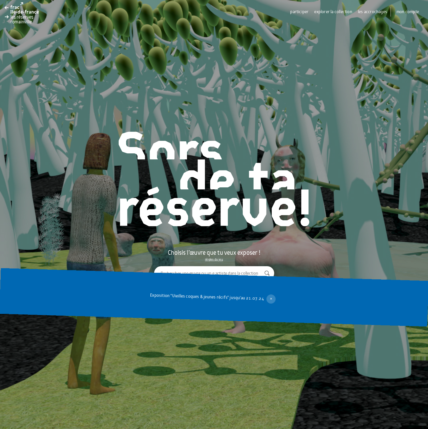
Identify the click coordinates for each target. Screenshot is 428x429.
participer (299, 11)
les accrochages (372, 11)
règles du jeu (214, 259)
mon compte (408, 11)
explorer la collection (333, 11)
